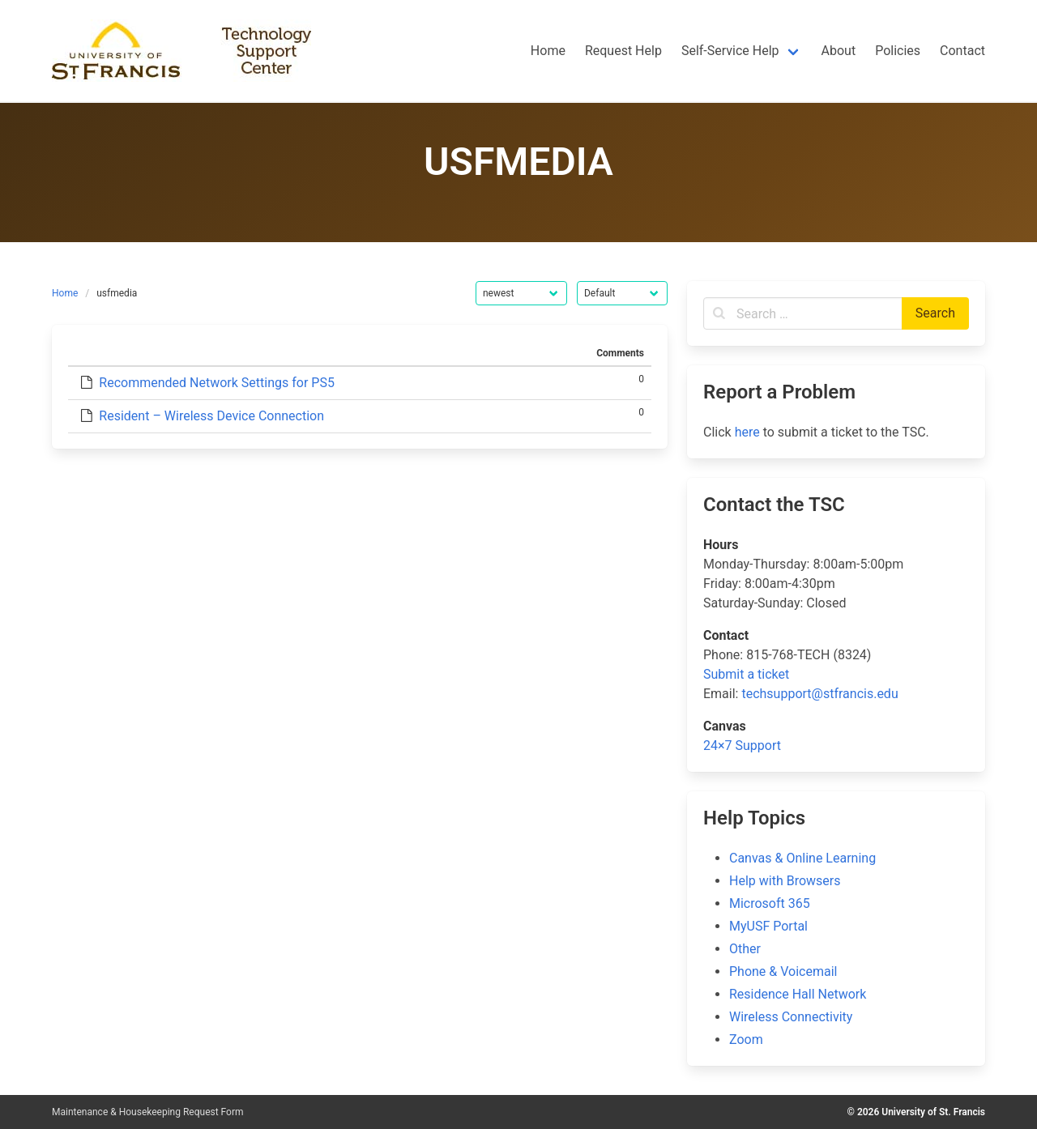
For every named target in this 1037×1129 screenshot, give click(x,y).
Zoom (746, 1039)
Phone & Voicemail (783, 971)
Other (745, 948)
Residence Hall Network (797, 994)
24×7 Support (742, 745)
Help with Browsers (784, 880)
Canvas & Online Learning (802, 858)
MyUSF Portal (768, 926)
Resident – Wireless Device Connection (211, 416)
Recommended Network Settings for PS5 (217, 382)
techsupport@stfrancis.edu (819, 693)
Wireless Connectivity (790, 1017)
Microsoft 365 (769, 903)
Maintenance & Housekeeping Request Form (148, 1112)
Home (65, 293)
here (747, 432)
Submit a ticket (746, 674)
